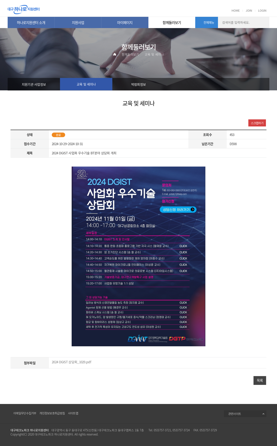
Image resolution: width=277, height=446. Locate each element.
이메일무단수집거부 (24, 413)
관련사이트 (234, 413)
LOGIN (262, 10)
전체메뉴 (208, 22)
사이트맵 (73, 413)
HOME (236, 10)
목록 (260, 380)
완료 (58, 135)
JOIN (249, 10)
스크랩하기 (257, 123)
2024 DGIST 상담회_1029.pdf (71, 361)
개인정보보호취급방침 (52, 413)
